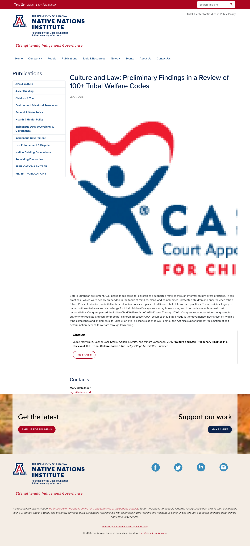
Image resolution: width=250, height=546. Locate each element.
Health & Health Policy (29, 119)
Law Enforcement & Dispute (32, 145)
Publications (69, 58)
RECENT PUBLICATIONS (30, 173)
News (114, 58)
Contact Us (164, 58)
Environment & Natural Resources (36, 105)
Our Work (34, 58)
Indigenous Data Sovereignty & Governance (34, 129)
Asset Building (24, 91)
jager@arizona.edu (81, 392)
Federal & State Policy (29, 112)
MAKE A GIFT (220, 429)
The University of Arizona (152, 533)
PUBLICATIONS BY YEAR (31, 166)
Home (19, 58)
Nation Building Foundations (33, 152)
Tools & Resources (94, 58)
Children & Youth (25, 98)
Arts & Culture (24, 84)
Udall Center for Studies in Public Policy (211, 14)
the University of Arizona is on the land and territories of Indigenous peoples (93, 508)
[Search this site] (212, 4)
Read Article (84, 355)
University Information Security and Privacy (125, 526)
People (52, 58)
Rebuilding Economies (29, 159)
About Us (145, 58)
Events (130, 58)
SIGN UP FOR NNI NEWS (37, 429)
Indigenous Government (30, 138)
